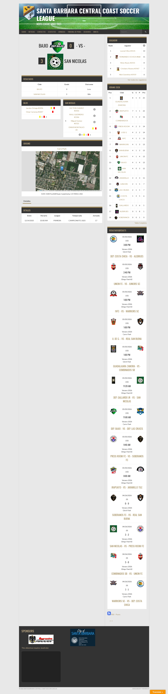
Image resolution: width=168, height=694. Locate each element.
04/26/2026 (127, 495)
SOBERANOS (121, 217)
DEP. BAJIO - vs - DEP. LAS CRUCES (127, 428)
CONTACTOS (41, 31)
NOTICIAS (32, 31)
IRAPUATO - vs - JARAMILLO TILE (127, 487)
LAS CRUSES (122, 190)
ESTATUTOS (52, 31)
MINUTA (95, 31)
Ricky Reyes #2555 (127, 63)
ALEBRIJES (121, 211)
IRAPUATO (122, 111)
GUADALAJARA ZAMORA (121, 101)
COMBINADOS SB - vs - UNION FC (126, 573)
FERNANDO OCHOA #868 (127, 57)
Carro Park (61, 149)
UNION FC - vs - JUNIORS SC (127, 284)
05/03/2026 (127, 237)
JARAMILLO (122, 178)
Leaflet (40, 190)
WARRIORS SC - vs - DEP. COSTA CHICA (127, 603)
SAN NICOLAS (39, 94)
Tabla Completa (140, 223)
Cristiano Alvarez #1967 (127, 68)
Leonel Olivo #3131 (127, 51)
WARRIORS (122, 144)
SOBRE (24, 31)
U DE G (122, 132)
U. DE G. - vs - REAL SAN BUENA (127, 339)
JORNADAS (61, 31)
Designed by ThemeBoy (140, 688)
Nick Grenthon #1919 (127, 74)
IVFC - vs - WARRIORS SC (127, 311)
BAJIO (39, 89)
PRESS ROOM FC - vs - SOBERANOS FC (126, 458)
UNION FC (121, 156)
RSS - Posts (113, 614)
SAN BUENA (122, 150)
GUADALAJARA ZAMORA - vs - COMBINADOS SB (127, 368)
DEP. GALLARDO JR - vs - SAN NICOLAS (126, 399)
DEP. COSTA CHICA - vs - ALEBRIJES (126, 256)
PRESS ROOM (122, 126)
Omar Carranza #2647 (34, 112)
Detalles (27, 201)
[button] (62, 168)
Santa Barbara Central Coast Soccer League (88, 14)
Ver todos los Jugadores (137, 80)
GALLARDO (122, 205)
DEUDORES (87, 31)
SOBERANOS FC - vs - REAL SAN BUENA (127, 516)
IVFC (122, 138)
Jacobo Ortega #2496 (34, 108)
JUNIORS (122, 184)
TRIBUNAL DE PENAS (74, 31)
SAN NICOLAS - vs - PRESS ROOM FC (127, 546)
